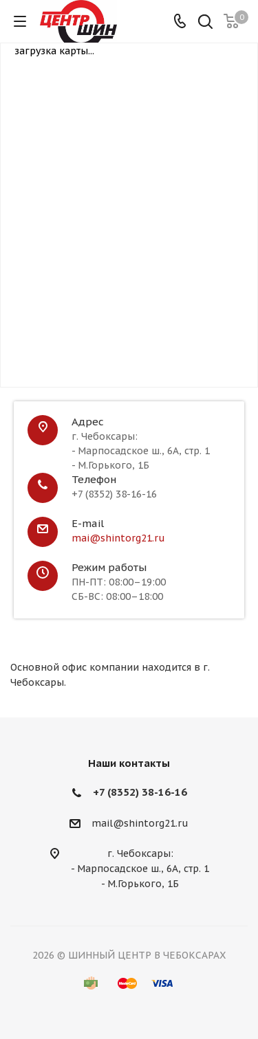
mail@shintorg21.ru (140, 823)
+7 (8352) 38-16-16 (140, 791)
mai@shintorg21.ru (118, 538)
